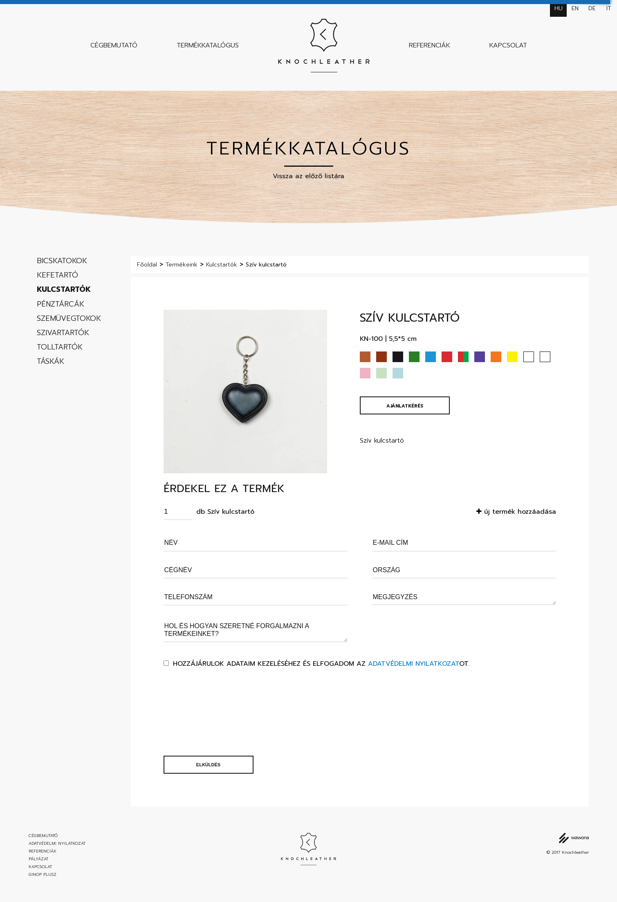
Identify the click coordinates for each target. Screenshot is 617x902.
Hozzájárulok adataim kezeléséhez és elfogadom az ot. (321, 664)
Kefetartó (57, 275)
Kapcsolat (508, 45)
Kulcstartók (64, 289)
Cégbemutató (113, 45)
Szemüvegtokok (69, 318)
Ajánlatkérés (404, 406)
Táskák (50, 361)
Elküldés (208, 764)
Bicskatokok (62, 260)
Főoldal (147, 264)
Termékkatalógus (208, 45)
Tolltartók (60, 347)
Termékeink (181, 264)
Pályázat (38, 859)
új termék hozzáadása (516, 511)
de (592, 8)
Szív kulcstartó (266, 264)
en (575, 8)
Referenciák (429, 45)
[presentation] (197, 712)
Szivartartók (63, 332)
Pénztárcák (60, 304)
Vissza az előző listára (308, 176)
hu (558, 8)
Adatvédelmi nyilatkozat (413, 664)
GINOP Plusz (42, 874)
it (608, 8)
